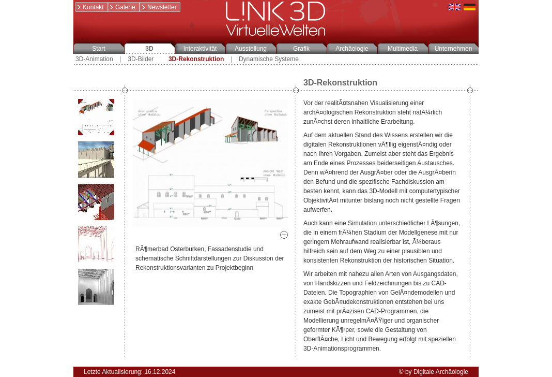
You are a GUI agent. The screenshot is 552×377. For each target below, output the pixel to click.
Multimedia (403, 48)
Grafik (301, 48)
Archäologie (351, 48)
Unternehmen (453, 48)
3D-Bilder (141, 59)
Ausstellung (251, 48)
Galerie (122, 7)
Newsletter (159, 7)
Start (98, 48)
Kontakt (90, 7)
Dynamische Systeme (269, 59)
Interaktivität (200, 48)
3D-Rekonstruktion (196, 59)
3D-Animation (94, 59)
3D (149, 48)
